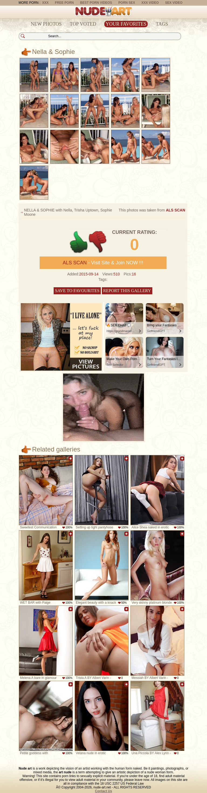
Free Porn (64, 3)
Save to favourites (77, 290)
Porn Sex (126, 3)
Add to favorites (70, 458)
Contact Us (103, 791)
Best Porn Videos (96, 3)
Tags (162, 24)
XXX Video (150, 3)
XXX (45, 3)
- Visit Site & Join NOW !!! (103, 262)
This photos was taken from (152, 210)
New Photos (46, 24)
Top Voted (83, 24)
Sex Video (173, 3)
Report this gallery (127, 290)
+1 (78, 242)
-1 (98, 242)
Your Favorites (126, 24)
